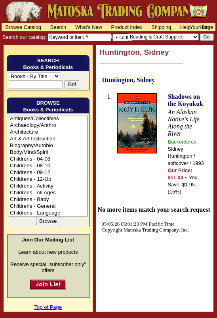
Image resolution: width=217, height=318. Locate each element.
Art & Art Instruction (48, 139)
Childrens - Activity (48, 186)
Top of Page (48, 307)
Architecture (48, 132)
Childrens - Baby (48, 199)
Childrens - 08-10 (48, 166)
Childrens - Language (48, 213)
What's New (88, 27)
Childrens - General (48, 206)
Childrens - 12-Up (48, 179)
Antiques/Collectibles (48, 118)
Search (58, 27)
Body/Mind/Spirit (48, 152)
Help (185, 27)
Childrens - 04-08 (48, 159)
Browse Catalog (23, 27)
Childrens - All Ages (48, 193)
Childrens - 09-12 (48, 172)
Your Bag (200, 27)
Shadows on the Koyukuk (185, 100)
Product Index (127, 27)
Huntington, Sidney (128, 80)
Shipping (161, 27)
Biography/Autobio (48, 145)
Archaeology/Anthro (48, 125)
